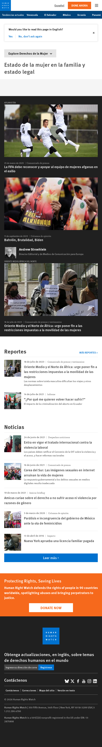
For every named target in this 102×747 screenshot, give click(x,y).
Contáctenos (12, 690)
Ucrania (83, 15)
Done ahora (79, 5)
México (68, 15)
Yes (11, 36)
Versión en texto (66, 690)
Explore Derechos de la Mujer (30, 53)
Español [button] (59, 5)
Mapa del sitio (47, 690)
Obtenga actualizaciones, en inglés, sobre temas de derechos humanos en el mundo (49, 657)
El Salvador (52, 15)
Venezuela (34, 15)
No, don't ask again (30, 36)
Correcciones (29, 690)
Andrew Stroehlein (32, 249)
